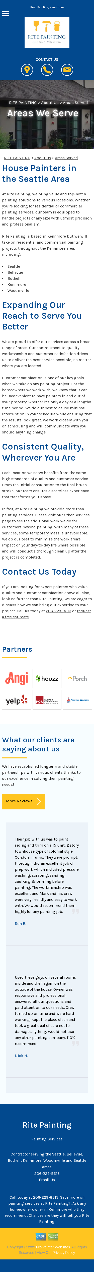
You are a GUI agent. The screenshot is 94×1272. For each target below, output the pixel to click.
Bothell (14, 278)
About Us (50, 102)
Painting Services (47, 1139)
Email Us (47, 1179)
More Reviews (23, 801)
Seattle (14, 266)
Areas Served (75, 102)
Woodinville (18, 290)
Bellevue (15, 272)
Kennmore (17, 284)
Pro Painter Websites (53, 1247)
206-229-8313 (58, 611)
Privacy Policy (64, 1253)
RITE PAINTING (23, 102)
